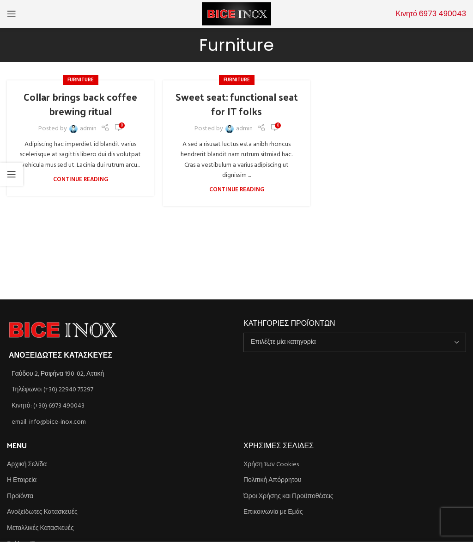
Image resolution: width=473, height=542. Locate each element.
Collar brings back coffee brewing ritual (80, 103)
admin (88, 129)
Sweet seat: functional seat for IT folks (237, 103)
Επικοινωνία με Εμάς (273, 512)
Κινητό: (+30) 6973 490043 (48, 406)
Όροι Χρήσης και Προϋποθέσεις (288, 496)
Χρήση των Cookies (271, 464)
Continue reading (80, 179)
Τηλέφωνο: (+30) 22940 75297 (52, 389)
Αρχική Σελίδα (27, 464)
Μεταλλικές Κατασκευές (40, 528)
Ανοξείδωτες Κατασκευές (42, 512)
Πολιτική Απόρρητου (272, 480)
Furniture (80, 80)
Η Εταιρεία (21, 480)
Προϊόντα (20, 496)
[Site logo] (236, 14)
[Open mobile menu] (11, 14)
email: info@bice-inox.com (49, 422)
